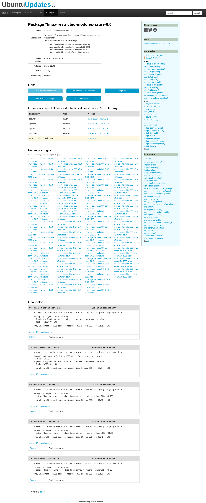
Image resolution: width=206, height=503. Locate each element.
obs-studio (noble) (151, 125)
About (66, 502)
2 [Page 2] (40, 492)
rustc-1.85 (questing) (152, 66)
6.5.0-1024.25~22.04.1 (97, 138)
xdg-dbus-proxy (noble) (153, 74)
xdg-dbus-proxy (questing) (154, 64)
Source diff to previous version (41, 332)
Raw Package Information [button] (45, 91)
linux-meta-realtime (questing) (156, 98)
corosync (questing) (152, 104)
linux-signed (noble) (152, 215)
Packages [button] (51, 13)
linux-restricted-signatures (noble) (157, 191)
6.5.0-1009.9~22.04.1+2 (98, 119)
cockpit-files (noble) (151, 133)
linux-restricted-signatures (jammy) (158, 188)
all (148, 149)
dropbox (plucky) (150, 170)
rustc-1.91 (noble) (151, 77)
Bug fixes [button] (122, 91)
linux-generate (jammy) (153, 202)
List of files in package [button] (45, 99)
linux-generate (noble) (152, 220)
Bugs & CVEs (152, 58)
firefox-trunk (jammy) (152, 186)
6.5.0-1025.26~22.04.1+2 (98, 124)
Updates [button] (29, 13)
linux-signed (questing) (153, 209)
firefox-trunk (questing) (153, 178)
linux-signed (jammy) (152, 196)
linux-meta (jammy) (151, 199)
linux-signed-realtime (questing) (156, 95)
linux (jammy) (149, 207)
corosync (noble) (150, 109)
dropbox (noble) (150, 165)
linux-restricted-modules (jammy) (157, 194)
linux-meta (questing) (152, 225)
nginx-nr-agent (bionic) (153, 162)
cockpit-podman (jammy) (154, 141)
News (62, 13)
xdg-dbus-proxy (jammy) (153, 85)
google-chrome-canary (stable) (156, 173)
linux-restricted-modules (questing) (158, 223)
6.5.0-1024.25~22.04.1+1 (98, 133)
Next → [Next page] (44, 492)
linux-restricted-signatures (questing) (158, 204)
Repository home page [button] (83, 99)
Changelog (16, 13)
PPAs (40, 13)
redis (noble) (149, 112)
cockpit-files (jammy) (152, 138)
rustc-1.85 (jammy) (151, 90)
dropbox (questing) (151, 167)
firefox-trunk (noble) (151, 181)
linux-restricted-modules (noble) (156, 212)
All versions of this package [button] (84, 91)
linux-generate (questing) (154, 228)
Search (197, 13)
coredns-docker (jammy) (153, 238)
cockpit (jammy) (150, 146)
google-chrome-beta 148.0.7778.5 (157, 43)
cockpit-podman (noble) (153, 128)
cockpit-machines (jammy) (154, 144)
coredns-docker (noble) (153, 236)
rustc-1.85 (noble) (151, 80)
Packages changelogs (155, 55)
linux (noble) (149, 230)
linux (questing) (150, 233)
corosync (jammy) (151, 117)
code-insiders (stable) (152, 175)
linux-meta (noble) (151, 217)
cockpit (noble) (150, 136)
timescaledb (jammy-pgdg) (154, 183)
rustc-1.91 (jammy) (151, 87)
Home (5, 12)
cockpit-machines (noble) (154, 130)
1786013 (33, 337)
